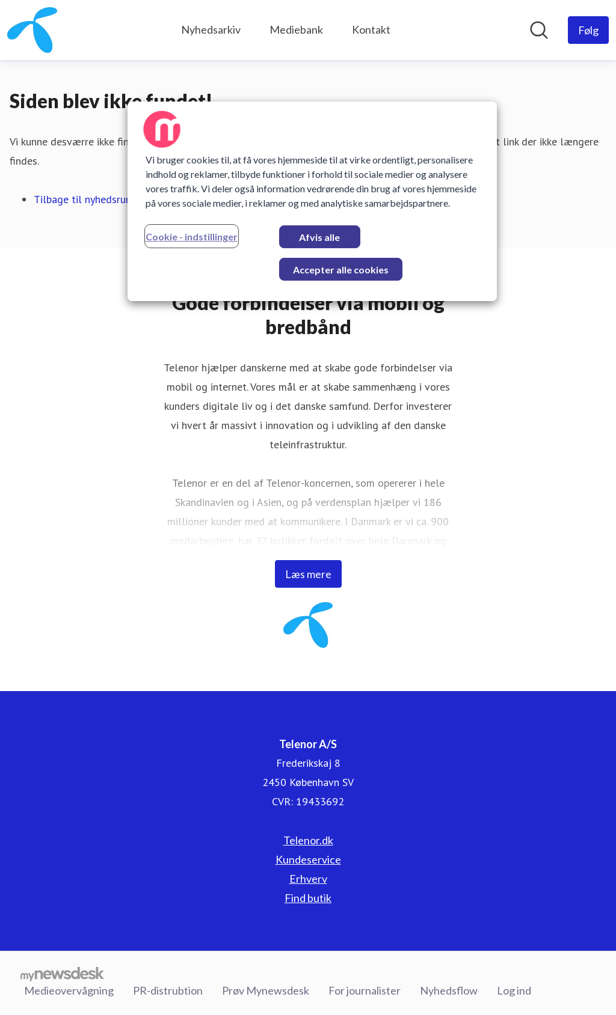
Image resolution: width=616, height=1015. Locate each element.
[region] (312, 201)
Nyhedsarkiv (211, 29)
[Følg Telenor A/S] (588, 30)
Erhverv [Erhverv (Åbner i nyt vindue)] (308, 878)
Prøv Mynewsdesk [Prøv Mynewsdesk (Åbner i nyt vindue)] (265, 990)
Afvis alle (319, 237)
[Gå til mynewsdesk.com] (62, 973)
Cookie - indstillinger (192, 236)
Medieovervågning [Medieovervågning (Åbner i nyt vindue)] (69, 990)
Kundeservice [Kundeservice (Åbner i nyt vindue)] (308, 859)
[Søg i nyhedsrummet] (539, 30)
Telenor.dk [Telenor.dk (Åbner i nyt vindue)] (308, 840)
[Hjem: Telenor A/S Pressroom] (32, 30)
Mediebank (296, 29)
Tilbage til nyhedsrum (84, 199)
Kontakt (371, 29)
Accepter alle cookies (341, 269)
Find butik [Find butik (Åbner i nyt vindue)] (308, 897)
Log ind (514, 990)
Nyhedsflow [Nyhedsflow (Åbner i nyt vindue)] (449, 990)
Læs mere (308, 574)
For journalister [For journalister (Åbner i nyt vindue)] (364, 990)
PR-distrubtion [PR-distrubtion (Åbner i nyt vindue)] (168, 990)
